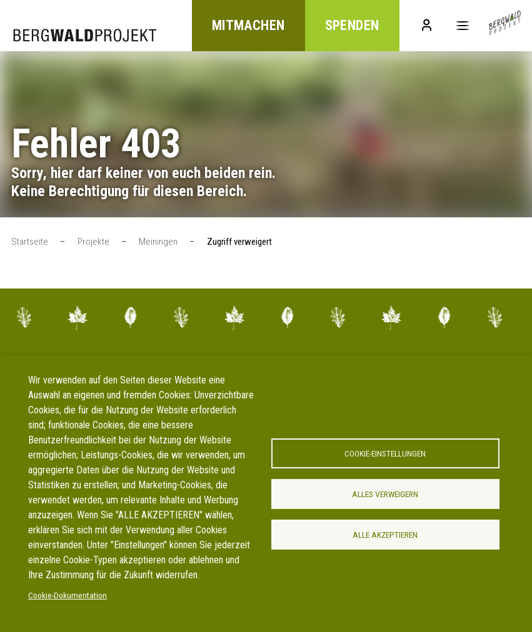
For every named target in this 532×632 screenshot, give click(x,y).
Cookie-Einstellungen (385, 453)
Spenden (351, 26)
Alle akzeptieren (385, 535)
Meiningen (158, 241)
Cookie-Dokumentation (67, 595)
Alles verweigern (385, 494)
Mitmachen (247, 26)
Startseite (29, 241)
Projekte (93, 241)
